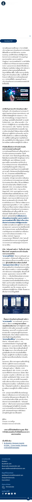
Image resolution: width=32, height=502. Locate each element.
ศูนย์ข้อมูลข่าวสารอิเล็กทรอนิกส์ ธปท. (12, 475)
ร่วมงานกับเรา (6, 480)
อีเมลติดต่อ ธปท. (7, 464)
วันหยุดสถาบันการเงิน (8, 478)
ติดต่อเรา (4, 461)
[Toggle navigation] (29, 3)
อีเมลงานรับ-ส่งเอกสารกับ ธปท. (11, 466)
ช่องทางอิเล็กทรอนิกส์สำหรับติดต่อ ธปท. (13, 468)
